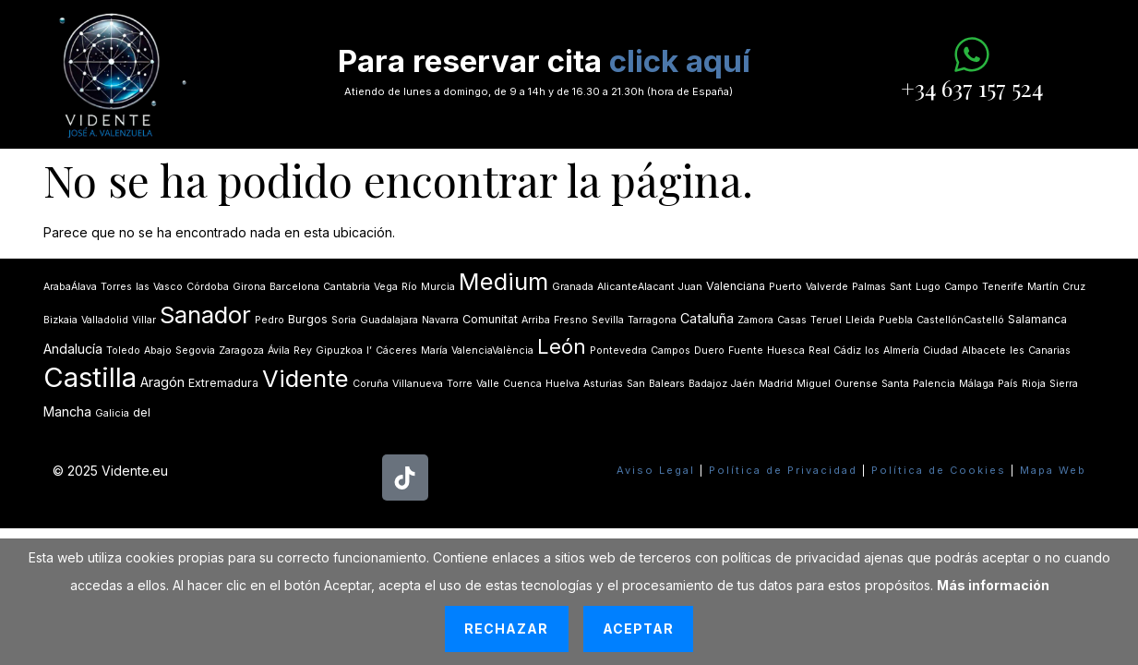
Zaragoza (241, 351)
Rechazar (506, 628)
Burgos (308, 319)
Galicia (112, 413)
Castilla (90, 377)
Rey (302, 351)
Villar (144, 320)
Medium (503, 281)
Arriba (535, 320)
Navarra (440, 320)
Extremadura (223, 383)
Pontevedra (618, 351)
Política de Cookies (938, 470)
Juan (690, 287)
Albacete (984, 351)
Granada (572, 287)
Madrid (776, 384)
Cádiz (847, 351)
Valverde (827, 287)
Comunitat (490, 319)
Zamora (755, 320)
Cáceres (396, 351)
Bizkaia (60, 320)
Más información (993, 585)
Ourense (856, 384)
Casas (792, 320)
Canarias (1049, 351)
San (636, 384)
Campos (670, 351)
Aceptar (638, 628)
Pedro (269, 320)
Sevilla (608, 320)
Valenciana (735, 286)
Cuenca (522, 384)
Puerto (785, 287)
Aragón (162, 382)
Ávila (279, 351)
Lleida (860, 320)
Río (409, 287)
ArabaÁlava (70, 287)
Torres (116, 287)
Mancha (67, 411)
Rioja (1034, 384)
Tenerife (1003, 287)
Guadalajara (389, 320)
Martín (1043, 287)
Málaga (976, 384)
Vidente (305, 378)
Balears (667, 384)
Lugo (928, 287)
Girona (249, 287)
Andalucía (72, 349)
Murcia (438, 287)
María (434, 351)
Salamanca (1037, 319)
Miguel (814, 384)
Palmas (869, 287)
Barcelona (294, 287)
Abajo (158, 351)
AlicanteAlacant (636, 287)
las (143, 287)
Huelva (562, 384)
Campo (961, 287)
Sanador (205, 314)
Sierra (1063, 384)
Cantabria (346, 287)
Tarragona (652, 320)
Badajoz (708, 384)
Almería (901, 351)
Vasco (168, 287)
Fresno (571, 320)
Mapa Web (1053, 470)
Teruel (826, 320)
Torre (460, 384)
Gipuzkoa (339, 351)
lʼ (369, 351)
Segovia (195, 351)
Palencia (934, 384)
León (561, 346)
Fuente (745, 351)
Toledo (123, 351)
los (872, 351)
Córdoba (207, 287)
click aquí (679, 60)
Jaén (743, 384)
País (1008, 384)
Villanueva (417, 384)
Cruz (1073, 287)
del (141, 412)
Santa (895, 384)
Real (819, 351)
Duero (709, 351)
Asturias (603, 384)
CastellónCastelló (960, 320)
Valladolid (104, 320)
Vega (386, 287)
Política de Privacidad (783, 470)
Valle (487, 384)
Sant (901, 287)
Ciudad (940, 351)
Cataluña (707, 318)
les (1017, 351)
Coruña (371, 384)
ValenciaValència (492, 351)
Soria (343, 320)
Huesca (786, 351)
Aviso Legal (656, 470)
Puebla (896, 320)
